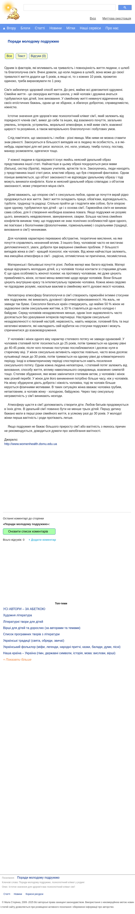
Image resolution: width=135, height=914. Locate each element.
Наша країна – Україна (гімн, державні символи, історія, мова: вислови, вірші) (59, 653)
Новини (55, 28)
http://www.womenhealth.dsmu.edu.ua (30, 444)
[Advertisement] (67, 475)
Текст (21, 56)
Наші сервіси (90, 28)
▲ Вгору (9, 28)
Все (9, 56)
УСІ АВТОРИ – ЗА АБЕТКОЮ (24, 609)
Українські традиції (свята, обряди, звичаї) (33, 640)
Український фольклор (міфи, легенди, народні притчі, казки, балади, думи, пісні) (61, 647)
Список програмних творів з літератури (31, 634)
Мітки (70, 28)
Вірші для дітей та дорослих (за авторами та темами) (41, 628)
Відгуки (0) (38, 56)
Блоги (25, 28)
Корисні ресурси (34, 894)
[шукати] (69, 7)
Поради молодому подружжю (38, 877)
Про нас (112, 28)
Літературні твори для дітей (23, 621)
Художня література (17, 615)
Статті (40, 28)
